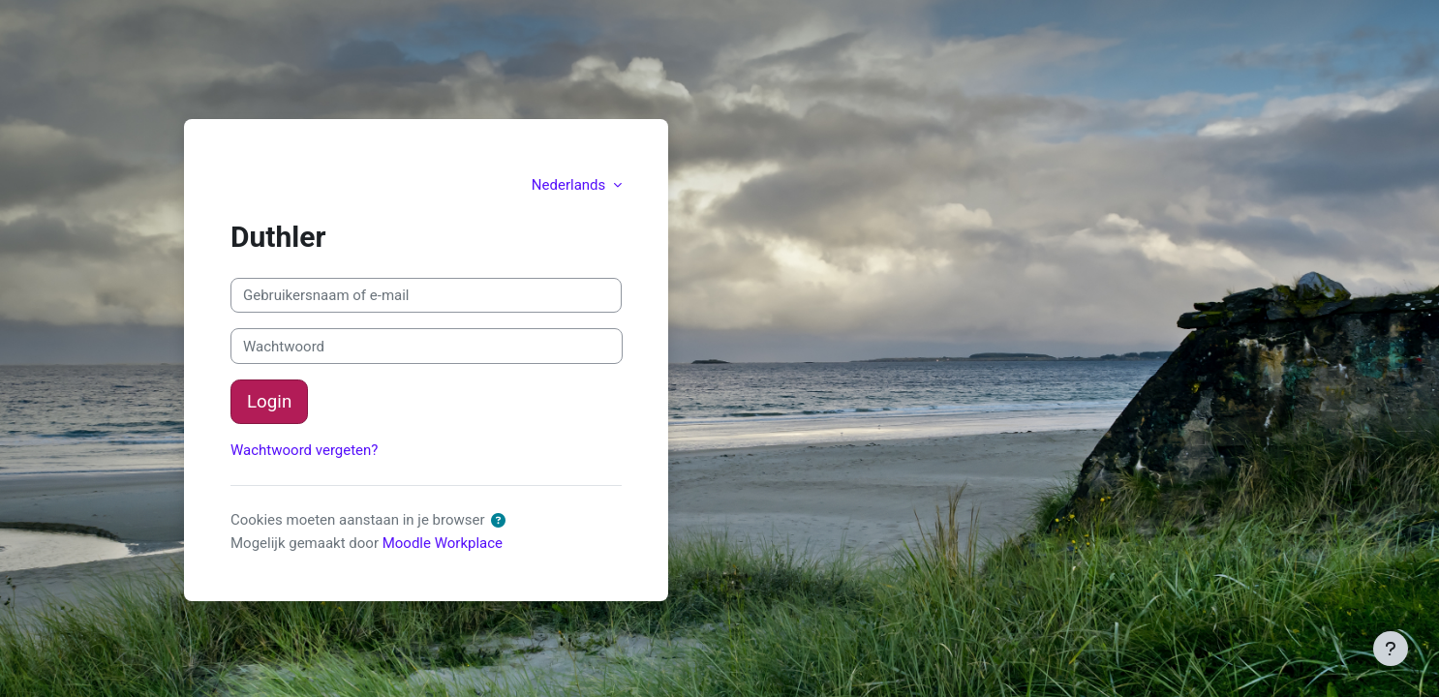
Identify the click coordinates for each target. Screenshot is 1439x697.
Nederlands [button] (570, 185)
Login (269, 401)
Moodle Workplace (443, 543)
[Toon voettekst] (1390, 648)
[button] (502, 521)
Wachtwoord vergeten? (304, 450)
